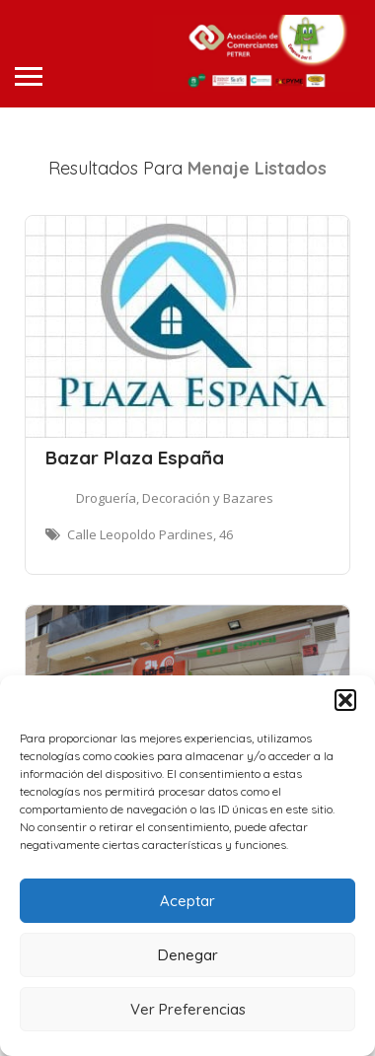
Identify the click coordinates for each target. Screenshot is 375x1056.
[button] (345, 700)
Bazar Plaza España (134, 457)
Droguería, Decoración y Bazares (174, 498)
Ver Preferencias (188, 1009)
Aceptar (187, 900)
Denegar (188, 955)
